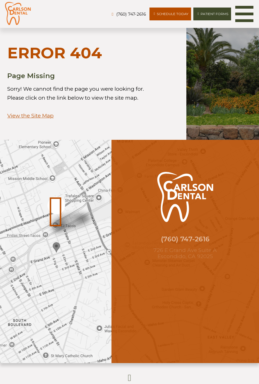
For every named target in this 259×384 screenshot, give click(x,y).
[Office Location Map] (56, 244)
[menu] (244, 14)
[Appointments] (170, 14)
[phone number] (128, 14)
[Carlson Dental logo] (18, 14)
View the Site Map (30, 115)
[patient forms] (212, 14)
